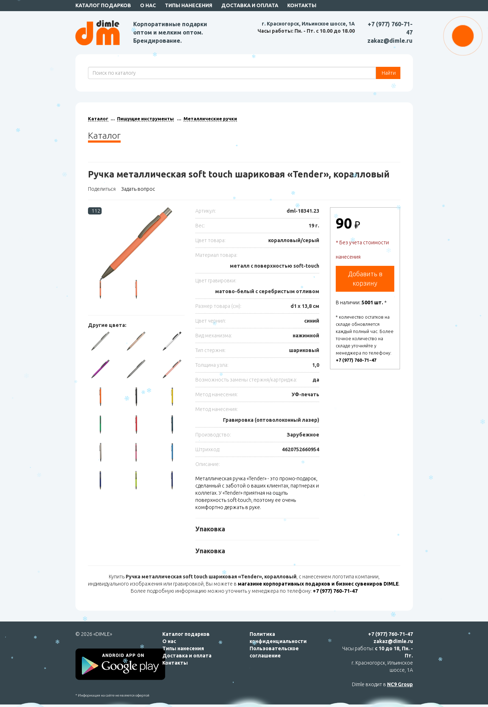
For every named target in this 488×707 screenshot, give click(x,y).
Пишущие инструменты (145, 118)
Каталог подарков (103, 5)
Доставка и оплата (249, 5)
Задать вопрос (138, 189)
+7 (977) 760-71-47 (356, 359)
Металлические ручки (210, 118)
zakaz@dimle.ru (390, 40)
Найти (388, 73)
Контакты (301, 5)
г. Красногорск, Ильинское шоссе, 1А (308, 24)
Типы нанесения (188, 5)
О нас (148, 5)
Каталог (98, 118)
